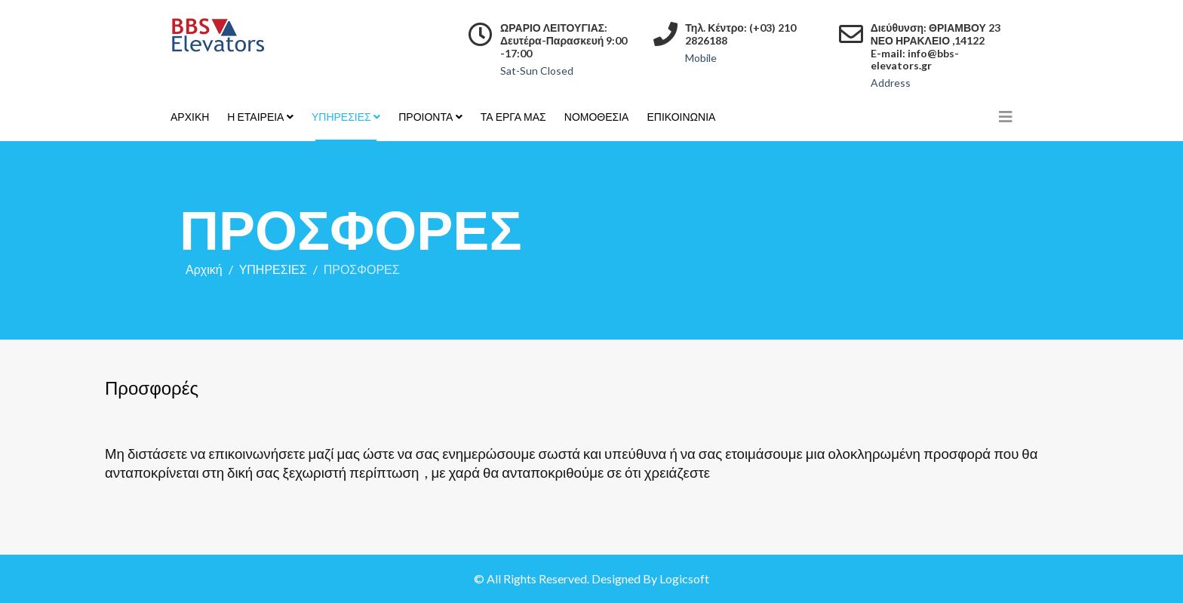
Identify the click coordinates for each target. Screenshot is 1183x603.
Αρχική (204, 269)
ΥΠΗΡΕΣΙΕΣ (341, 116)
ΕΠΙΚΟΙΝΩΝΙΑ (681, 116)
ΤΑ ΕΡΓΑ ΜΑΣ (513, 116)
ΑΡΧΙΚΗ (190, 116)
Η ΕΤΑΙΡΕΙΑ (255, 116)
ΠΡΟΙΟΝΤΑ (425, 116)
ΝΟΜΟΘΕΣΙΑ (596, 116)
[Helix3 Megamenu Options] (1005, 116)
